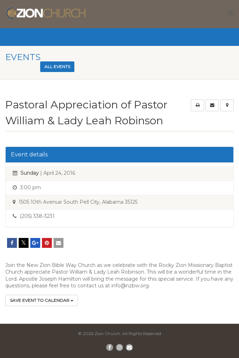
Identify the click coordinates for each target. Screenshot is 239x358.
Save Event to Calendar (41, 300)
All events (57, 66)
